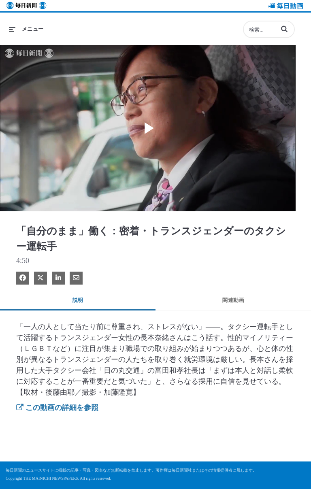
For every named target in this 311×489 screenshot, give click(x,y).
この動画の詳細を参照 (57, 408)
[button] (284, 28)
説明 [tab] (77, 300)
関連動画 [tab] (233, 300)
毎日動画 (284, 7)
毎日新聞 (26, 7)
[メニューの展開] (26, 29)
